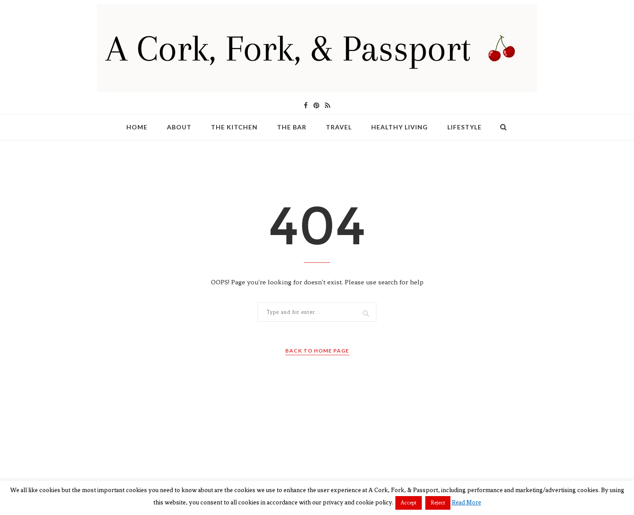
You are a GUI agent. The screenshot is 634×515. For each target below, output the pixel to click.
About (179, 127)
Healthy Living (399, 127)
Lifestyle (464, 127)
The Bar (291, 127)
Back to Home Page (317, 350)
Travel (339, 127)
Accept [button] (409, 503)
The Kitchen (234, 127)
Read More (466, 502)
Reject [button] (438, 503)
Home (136, 127)
